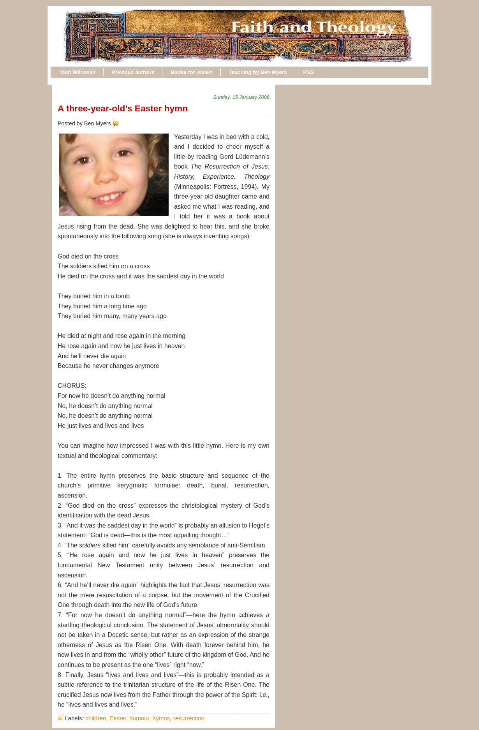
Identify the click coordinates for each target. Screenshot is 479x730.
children (95, 718)
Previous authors (133, 72)
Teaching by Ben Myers (258, 72)
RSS (308, 72)
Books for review (192, 72)
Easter (117, 718)
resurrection (188, 718)
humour (139, 718)
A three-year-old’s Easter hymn (123, 108)
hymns (161, 718)
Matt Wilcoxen (77, 72)
